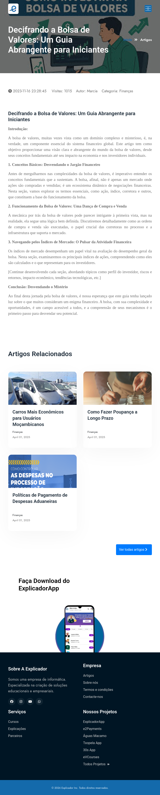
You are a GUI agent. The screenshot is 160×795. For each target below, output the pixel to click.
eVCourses (91, 757)
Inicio (127, 40)
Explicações (17, 729)
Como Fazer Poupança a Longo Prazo (112, 415)
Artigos (88, 676)
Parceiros (15, 736)
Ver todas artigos (133, 550)
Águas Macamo (94, 736)
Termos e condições (98, 690)
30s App (89, 750)
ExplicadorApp (94, 722)
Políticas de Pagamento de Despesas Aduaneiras (40, 498)
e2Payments (92, 729)
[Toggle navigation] (148, 8)
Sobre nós (90, 683)
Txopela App (92, 743)
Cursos (13, 722)
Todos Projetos (96, 764)
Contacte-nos (93, 697)
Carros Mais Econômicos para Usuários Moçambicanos (38, 418)
